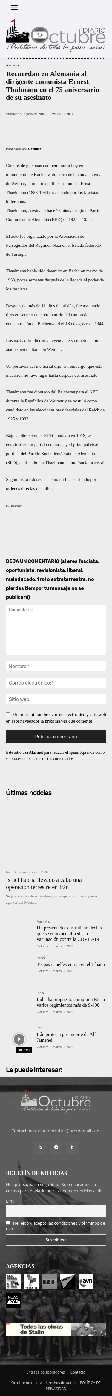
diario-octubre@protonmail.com (69, 1131)
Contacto (77, 1372)
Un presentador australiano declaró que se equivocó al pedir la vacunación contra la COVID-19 (70, 933)
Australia (43, 921)
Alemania (12, 65)
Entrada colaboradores (46, 1372)
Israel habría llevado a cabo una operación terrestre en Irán (44, 883)
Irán (8, 872)
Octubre (35, 148)
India (40, 993)
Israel (41, 958)
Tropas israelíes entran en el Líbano (71, 964)
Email (11, 1201)
